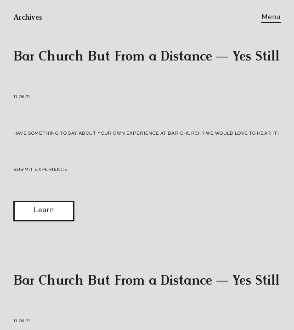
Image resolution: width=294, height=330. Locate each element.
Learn (44, 210)
